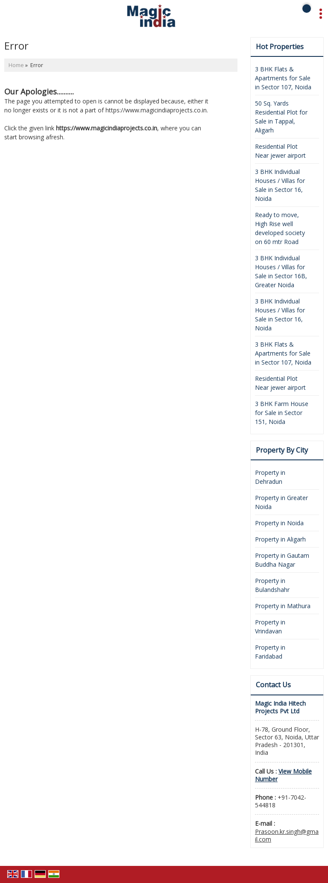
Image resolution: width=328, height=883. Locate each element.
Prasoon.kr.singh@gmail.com (287, 835)
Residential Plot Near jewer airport (280, 150)
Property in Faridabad (270, 651)
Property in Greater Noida (281, 502)
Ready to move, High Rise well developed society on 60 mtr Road (280, 228)
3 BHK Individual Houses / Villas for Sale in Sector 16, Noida (280, 185)
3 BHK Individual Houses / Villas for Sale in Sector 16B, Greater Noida (281, 271)
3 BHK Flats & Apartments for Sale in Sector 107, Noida (283, 78)
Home (16, 65)
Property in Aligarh (280, 539)
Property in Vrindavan (270, 626)
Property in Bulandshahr (272, 585)
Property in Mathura (282, 606)
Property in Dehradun (270, 477)
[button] (283, 775)
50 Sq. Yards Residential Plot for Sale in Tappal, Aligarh (281, 116)
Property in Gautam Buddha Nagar (282, 559)
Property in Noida (279, 523)
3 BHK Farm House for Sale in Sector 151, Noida (281, 413)
